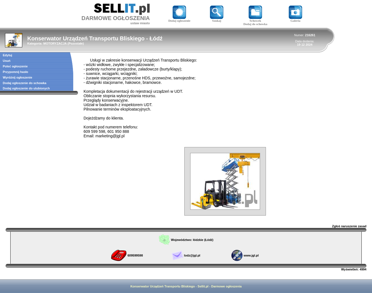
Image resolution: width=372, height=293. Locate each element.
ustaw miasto (140, 23)
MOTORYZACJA (55, 43)
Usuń (7, 60)
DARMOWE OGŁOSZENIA (115, 18)
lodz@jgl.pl (192, 255)
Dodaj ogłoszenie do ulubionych (26, 88)
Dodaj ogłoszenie (179, 19)
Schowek (255, 19)
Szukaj (216, 19)
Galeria (295, 19)
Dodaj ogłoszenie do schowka (24, 83)
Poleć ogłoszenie (15, 66)
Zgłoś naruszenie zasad (349, 226)
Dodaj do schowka (255, 24)
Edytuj (7, 55)
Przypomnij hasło (15, 72)
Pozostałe (75, 43)
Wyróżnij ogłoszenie (17, 77)
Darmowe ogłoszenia (226, 286)
